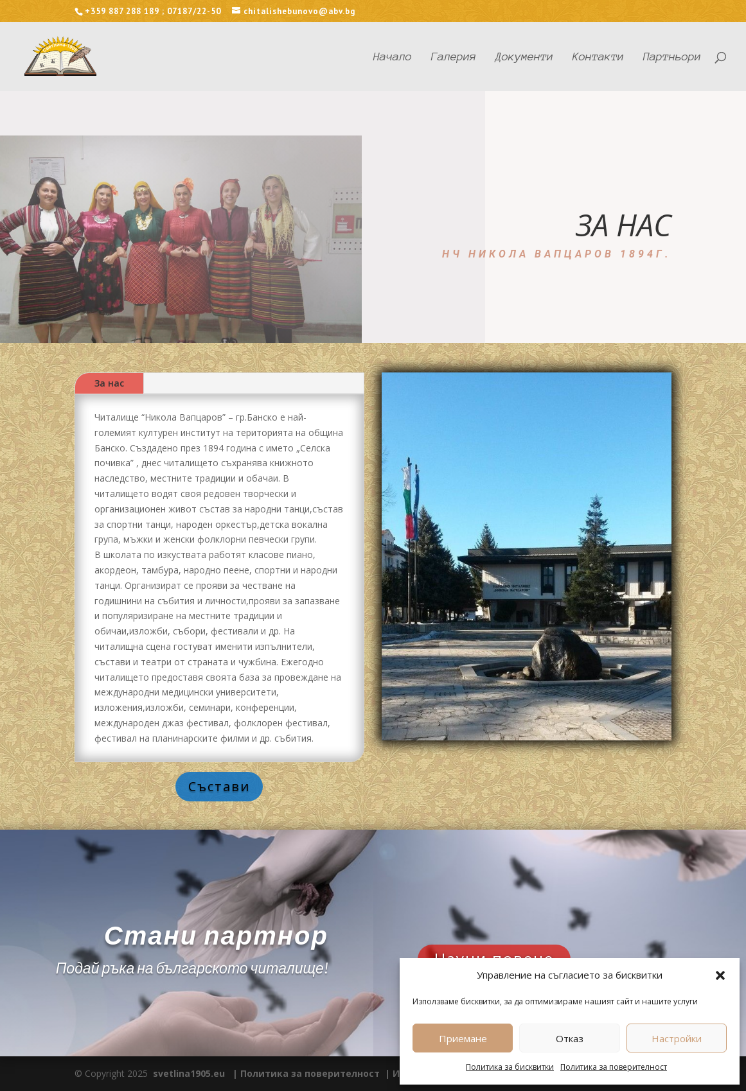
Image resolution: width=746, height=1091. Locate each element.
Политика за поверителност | (316, 1073)
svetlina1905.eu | (195, 1073)
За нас (109, 383)
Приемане (463, 1038)
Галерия (453, 57)
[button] (720, 975)
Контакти (598, 57)
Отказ (569, 1038)
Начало (392, 57)
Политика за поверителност (613, 1066)
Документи (524, 57)
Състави (219, 786)
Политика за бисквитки (510, 1066)
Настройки (677, 1038)
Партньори (672, 57)
